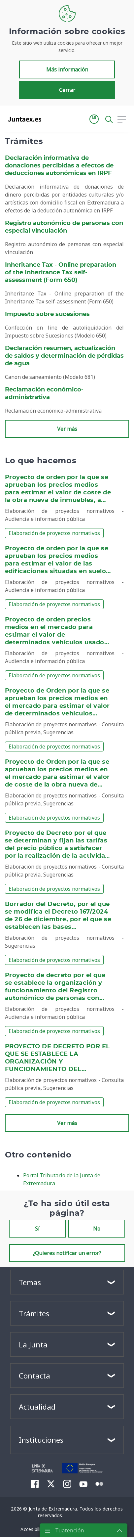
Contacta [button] (34, 1375)
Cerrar (67, 90)
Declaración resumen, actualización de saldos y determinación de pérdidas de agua (64, 356)
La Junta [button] (33, 1344)
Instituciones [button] (41, 1440)
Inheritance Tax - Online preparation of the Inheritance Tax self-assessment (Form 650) (60, 272)
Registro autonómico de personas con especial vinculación (64, 227)
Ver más (67, 428)
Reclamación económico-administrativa (44, 393)
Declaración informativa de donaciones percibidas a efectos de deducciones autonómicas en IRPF (59, 165)
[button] (94, 119)
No (96, 1228)
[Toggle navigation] (50, 118)
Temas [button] (30, 1282)
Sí (37, 1228)
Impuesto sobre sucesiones (47, 314)
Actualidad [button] (37, 1407)
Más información (67, 69)
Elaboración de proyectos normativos (54, 533)
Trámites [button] (34, 1313)
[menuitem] (35, 1483)
